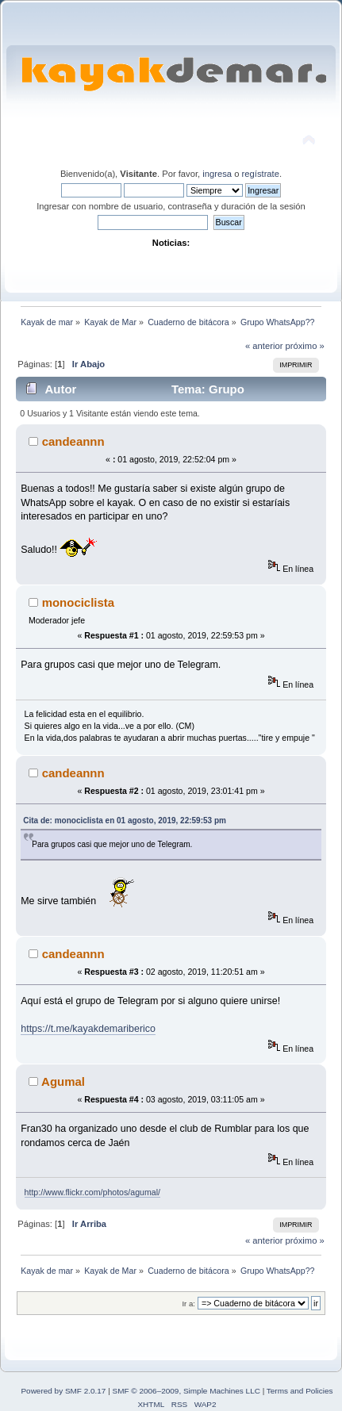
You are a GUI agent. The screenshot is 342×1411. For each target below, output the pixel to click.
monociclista (78, 602)
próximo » (305, 346)
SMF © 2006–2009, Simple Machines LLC (186, 1390)
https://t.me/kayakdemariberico (88, 1028)
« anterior (263, 346)
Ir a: (188, 1303)
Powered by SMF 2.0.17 (63, 1390)
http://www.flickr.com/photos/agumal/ (92, 1192)
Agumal (63, 1081)
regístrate (260, 173)
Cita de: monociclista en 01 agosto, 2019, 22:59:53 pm (124, 820)
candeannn (73, 441)
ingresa (217, 173)
